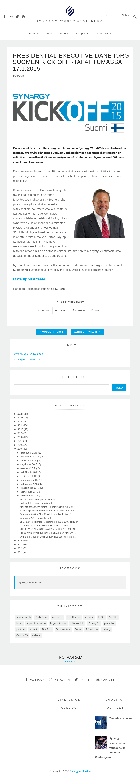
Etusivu (33, 33)
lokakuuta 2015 (28, 460)
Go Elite (113, 617)
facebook (35, 680)
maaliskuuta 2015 (29, 488)
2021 (20, 425)
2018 (20, 437)
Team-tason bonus (120, 718)
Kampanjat (82, 33)
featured (89, 617)
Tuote (78, 629)
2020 (20, 429)
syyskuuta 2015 (29, 464)
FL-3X (101, 617)
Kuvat (49, 33)
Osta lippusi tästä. (29, 279)
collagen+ (57, 617)
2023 (20, 418)
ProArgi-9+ (94, 623)
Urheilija (106, 629)
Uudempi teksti (52, 332)
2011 (20, 552)
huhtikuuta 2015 (29, 484)
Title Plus (47, 629)
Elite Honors (73, 617)
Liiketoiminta (77, 623)
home (19, 623)
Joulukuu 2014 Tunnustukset (35, 518)
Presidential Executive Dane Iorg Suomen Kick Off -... (48, 533)
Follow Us (70, 662)
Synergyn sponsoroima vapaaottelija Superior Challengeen (110, 748)
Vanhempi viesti (87, 332)
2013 (20, 544)
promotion (109, 623)
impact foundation (36, 623)
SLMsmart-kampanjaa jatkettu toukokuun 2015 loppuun (49, 522)
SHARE (43, 311)
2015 (20, 449)
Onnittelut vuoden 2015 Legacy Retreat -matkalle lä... (48, 536)
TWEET (61, 311)
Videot (64, 33)
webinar (36, 635)
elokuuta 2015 (28, 468)
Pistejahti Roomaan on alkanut (36, 503)
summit (33, 629)
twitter (83, 680)
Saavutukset (103, 33)
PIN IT (96, 311)
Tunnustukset (63, 629)
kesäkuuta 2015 (29, 476)
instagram (59, 680)
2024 (20, 414)
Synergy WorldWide (30, 582)
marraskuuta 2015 (30, 457)
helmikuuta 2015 (29, 492)
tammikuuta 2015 (29, 496)
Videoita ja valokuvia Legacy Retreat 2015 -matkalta (47, 510)
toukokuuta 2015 (29, 480)
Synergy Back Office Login (28, 354)
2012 (20, 548)
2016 (20, 445)
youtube (105, 680)
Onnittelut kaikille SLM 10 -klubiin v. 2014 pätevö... (46, 514)
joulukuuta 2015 (29, 453)
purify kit (20, 629)
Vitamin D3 (22, 635)
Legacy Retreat (58, 623)
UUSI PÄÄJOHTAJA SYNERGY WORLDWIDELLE (45, 525)
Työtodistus (92, 629)
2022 (20, 421)
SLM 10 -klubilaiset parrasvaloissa (37, 499)
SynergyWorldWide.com (27, 359)
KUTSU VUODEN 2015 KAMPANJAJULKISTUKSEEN (47, 529)
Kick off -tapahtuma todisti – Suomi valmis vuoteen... (47, 507)
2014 (20, 540)
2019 (20, 433)
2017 (20, 441)
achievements (23, 617)
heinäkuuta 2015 (29, 472)
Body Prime (41, 617)
